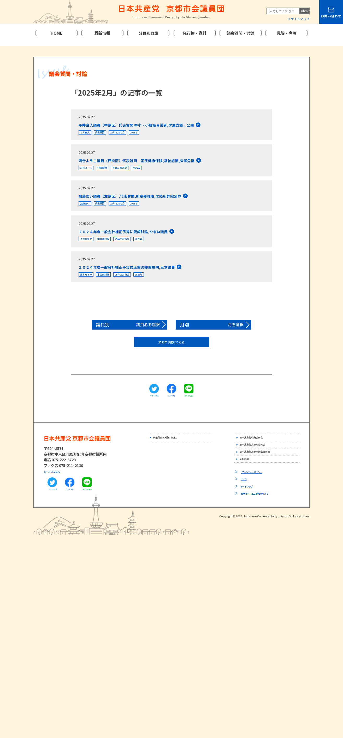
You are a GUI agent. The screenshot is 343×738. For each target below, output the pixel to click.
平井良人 (88, 134)
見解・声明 (286, 35)
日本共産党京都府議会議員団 (265, 479)
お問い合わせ (331, 15)
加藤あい (88, 212)
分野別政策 (148, 35)
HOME (56, 35)
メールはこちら (56, 488)
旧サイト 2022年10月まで (262, 526)
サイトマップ (300, 19)
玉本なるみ (90, 289)
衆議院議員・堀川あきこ (174, 457)
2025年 (160, 134)
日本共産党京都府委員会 (262, 468)
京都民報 (249, 490)
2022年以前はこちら (171, 358)
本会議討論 (115, 251)
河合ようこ (90, 173)
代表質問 (110, 134)
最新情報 (102, 35)
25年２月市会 (135, 134)
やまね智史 (90, 251)
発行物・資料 (194, 35)
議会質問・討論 (240, 35)
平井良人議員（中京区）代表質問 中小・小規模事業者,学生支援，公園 (165, 125)
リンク (245, 511)
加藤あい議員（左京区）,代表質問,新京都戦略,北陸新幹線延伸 (155, 202)
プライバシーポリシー (257, 504)
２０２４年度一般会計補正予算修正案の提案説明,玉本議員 (151, 280)
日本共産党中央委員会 (260, 457)
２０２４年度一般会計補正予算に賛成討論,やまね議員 (145, 241)
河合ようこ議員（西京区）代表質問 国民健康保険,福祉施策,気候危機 (165, 164)
